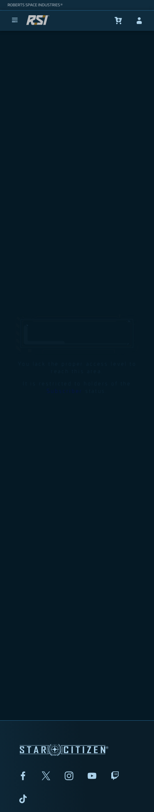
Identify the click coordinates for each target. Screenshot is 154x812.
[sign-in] (139, 20)
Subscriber (64, 367)
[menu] (15, 20)
